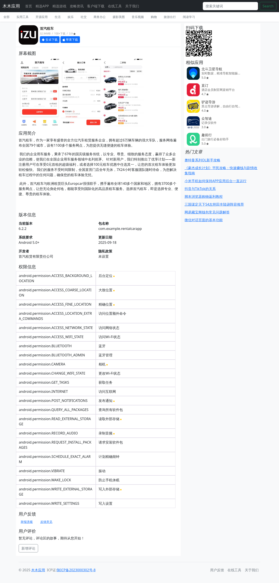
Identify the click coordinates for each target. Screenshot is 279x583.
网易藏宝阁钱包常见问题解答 (207, 212)
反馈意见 (46, 522)
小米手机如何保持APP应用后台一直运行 (216, 181)
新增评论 (28, 548)
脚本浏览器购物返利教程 (204, 196)
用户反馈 (217, 570)
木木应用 (11, 6)
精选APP (42, 6)
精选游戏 (59, 6)
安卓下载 (50, 40)
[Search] (230, 6)
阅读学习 (189, 17)
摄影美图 (119, 17)
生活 (58, 17)
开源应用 (42, 17)
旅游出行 (170, 17)
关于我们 (132, 6)
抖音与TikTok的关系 (200, 188)
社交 (84, 17)
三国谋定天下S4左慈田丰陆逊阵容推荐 (214, 204)
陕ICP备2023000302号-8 (76, 570)
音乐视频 (138, 17)
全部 (6, 17)
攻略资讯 (77, 6)
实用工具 (22, 17)
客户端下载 (95, 6)
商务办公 (100, 17)
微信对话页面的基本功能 (204, 220)
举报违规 (27, 522)
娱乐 (71, 17)
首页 (28, 6)
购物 (154, 17)
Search (268, 6)
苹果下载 (70, 40)
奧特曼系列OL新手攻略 (202, 160)
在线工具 (115, 6)
